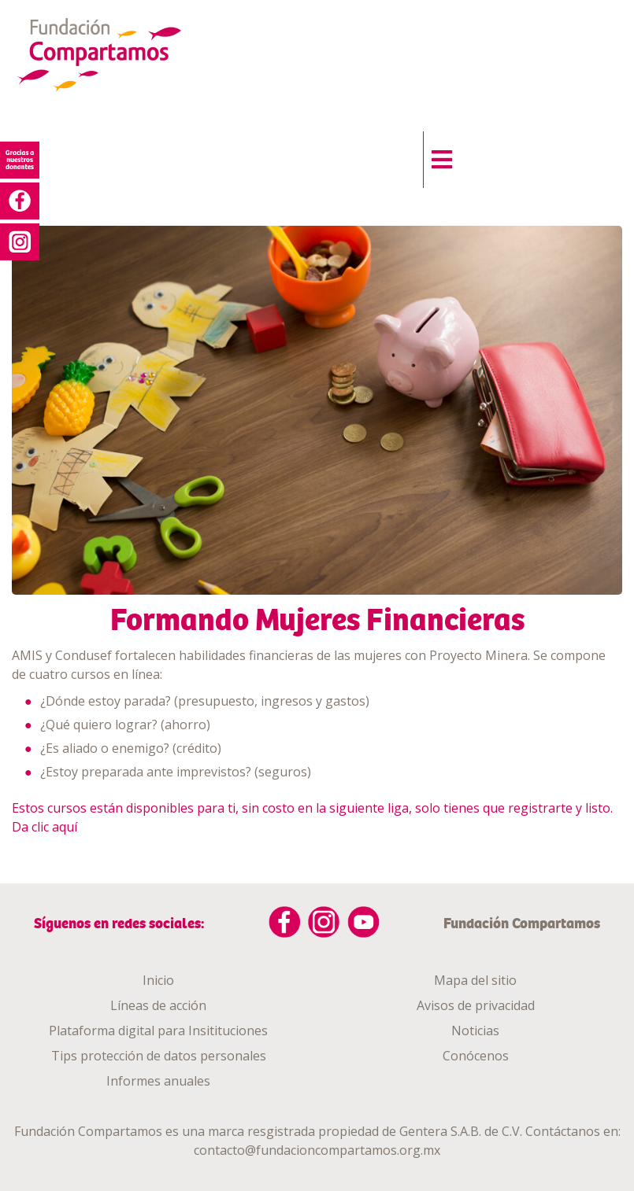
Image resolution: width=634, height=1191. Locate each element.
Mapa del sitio (475, 980)
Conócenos (476, 1055)
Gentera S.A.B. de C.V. (460, 1131)
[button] (437, 155)
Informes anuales (158, 1081)
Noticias (475, 1030)
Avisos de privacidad (476, 1005)
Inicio (158, 980)
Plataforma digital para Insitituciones (158, 1030)
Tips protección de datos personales (158, 1055)
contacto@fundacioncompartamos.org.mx (317, 1150)
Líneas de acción (158, 1005)
